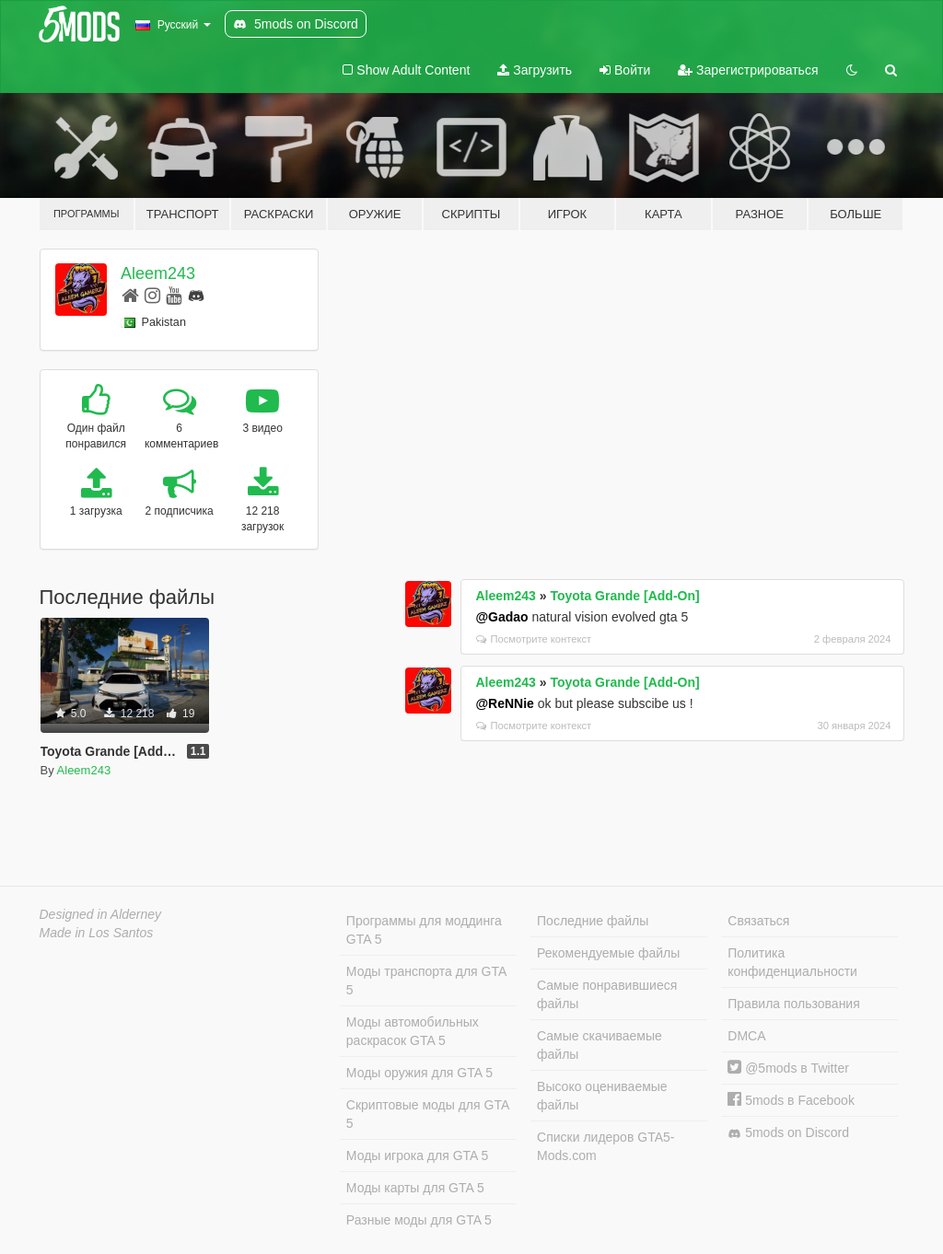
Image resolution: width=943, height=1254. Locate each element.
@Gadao (501, 617)
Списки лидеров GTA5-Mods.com (605, 1146)
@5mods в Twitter (788, 1068)
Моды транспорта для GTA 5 (426, 980)
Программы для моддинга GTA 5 (424, 929)
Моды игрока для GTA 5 (417, 1155)
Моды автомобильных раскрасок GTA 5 (412, 1031)
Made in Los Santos (97, 932)
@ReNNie (504, 703)
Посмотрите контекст (533, 638)
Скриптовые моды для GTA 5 (427, 1114)
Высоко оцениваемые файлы (602, 1095)
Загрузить (534, 70)
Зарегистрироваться (748, 70)
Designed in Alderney (101, 914)
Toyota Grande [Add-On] (624, 595)
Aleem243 (158, 273)
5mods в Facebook (791, 1100)
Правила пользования (794, 1003)
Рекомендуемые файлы (608, 953)
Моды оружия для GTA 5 (419, 1072)
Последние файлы (592, 920)
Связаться (758, 920)
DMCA (746, 1035)
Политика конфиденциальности (792, 962)
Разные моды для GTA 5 (419, 1220)
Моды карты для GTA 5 (415, 1187)
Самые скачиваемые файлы (599, 1045)
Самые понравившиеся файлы (607, 994)
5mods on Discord (788, 1133)
